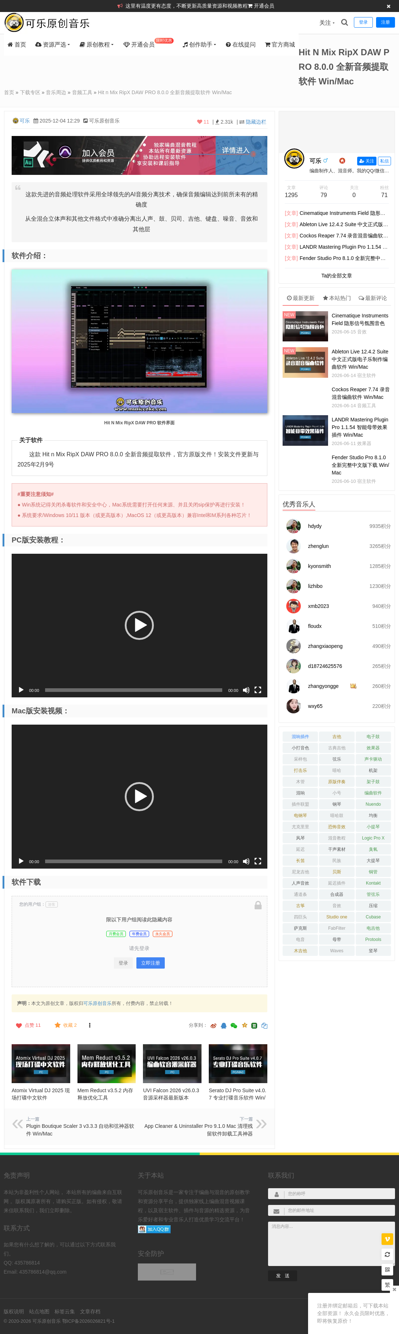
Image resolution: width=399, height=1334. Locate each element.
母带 (336, 939)
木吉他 (300, 950)
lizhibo (315, 586)
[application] (139, 625)
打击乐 (300, 770)
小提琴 (373, 826)
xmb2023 (318, 606)
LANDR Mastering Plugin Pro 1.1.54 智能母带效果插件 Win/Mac (360, 427)
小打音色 (300, 747)
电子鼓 (373, 736)
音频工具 (82, 92)
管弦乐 (373, 894)
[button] (139, 625)
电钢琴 (300, 815)
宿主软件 (366, 375)
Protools (373, 939)
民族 (336, 860)
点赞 (28, 1025)
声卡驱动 (373, 759)
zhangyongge (323, 686)
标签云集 (65, 1311)
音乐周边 (56, 92)
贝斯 (336, 871)
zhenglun (318, 546)
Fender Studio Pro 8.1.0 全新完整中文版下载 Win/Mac (360, 465)
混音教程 (337, 838)
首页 (17, 44)
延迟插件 (337, 883)
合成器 (336, 894)
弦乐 (336, 759)
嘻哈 (336, 770)
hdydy (315, 526)
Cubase (373, 917)
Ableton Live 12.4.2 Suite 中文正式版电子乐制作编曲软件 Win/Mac (360, 359)
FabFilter (336, 928)
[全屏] (258, 690)
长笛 (300, 860)
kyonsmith (319, 566)
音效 (362, 331)
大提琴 (373, 860)
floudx (315, 626)
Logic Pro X (373, 838)
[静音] (246, 690)
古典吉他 (337, 747)
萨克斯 (300, 928)
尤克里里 (300, 826)
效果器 (364, 443)
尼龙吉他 (300, 871)
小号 (336, 793)
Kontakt (373, 883)
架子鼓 (373, 781)
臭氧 (373, 849)
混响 (300, 793)
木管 (300, 781)
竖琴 (373, 950)
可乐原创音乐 (97, 1003)
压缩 (373, 905)
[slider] (134, 690)
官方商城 (280, 44)
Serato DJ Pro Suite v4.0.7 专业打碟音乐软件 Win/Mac (237, 1097)
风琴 (300, 838)
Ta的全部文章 (337, 276)
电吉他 (373, 928)
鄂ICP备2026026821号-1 (88, 1321)
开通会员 (264, 6)
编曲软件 (373, 793)
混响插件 (300, 736)
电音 (300, 939)
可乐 (25, 121)
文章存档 (90, 1311)
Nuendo (373, 804)
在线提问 (241, 44)
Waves (336, 950)
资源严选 (50, 44)
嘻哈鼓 (336, 815)
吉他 (336, 736)
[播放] (21, 690)
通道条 (300, 894)
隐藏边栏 (256, 122)
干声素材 (337, 849)
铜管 (373, 871)
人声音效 (300, 883)
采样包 (300, 759)
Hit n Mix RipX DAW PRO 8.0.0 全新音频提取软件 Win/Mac (165, 92)
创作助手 (197, 44)
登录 (123, 963)
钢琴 (336, 804)
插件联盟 (300, 804)
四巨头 (300, 917)
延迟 (300, 849)
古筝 (300, 905)
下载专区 (30, 92)
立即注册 (150, 963)
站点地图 (39, 1311)
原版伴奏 (337, 781)
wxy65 (315, 706)
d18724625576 (325, 666)
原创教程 (95, 44)
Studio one (336, 917)
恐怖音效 (337, 826)
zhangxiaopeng (325, 646)
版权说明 (14, 1311)
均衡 (373, 815)
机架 (373, 770)
